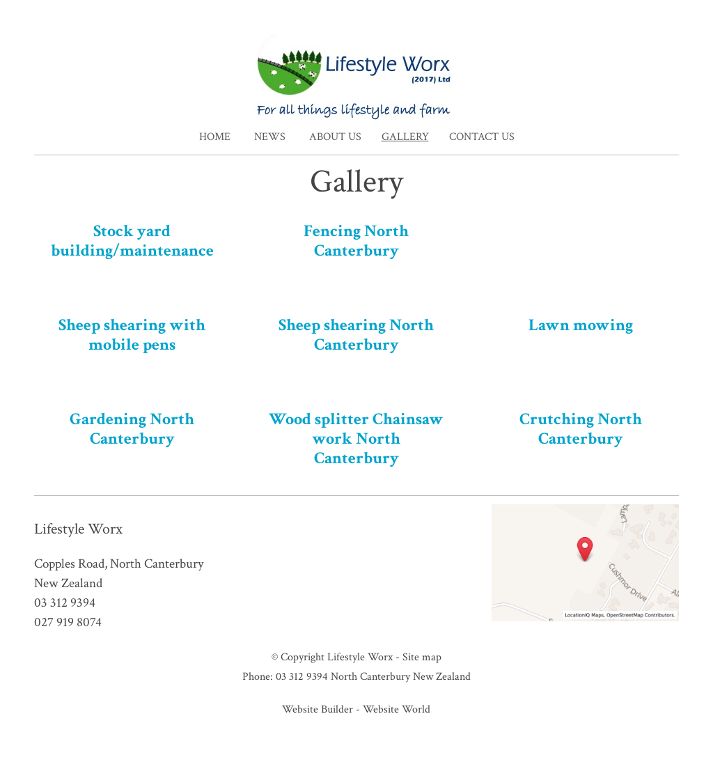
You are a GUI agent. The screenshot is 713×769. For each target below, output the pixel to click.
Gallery (405, 137)
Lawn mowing (580, 325)
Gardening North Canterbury (132, 428)
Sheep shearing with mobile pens (131, 334)
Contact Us (482, 137)
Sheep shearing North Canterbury (356, 334)
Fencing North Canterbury (356, 240)
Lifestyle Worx (360, 657)
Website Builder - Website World (356, 709)
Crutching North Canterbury (580, 428)
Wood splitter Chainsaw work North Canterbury (356, 438)
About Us (335, 137)
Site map (421, 657)
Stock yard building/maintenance (132, 240)
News (269, 137)
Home (214, 137)
